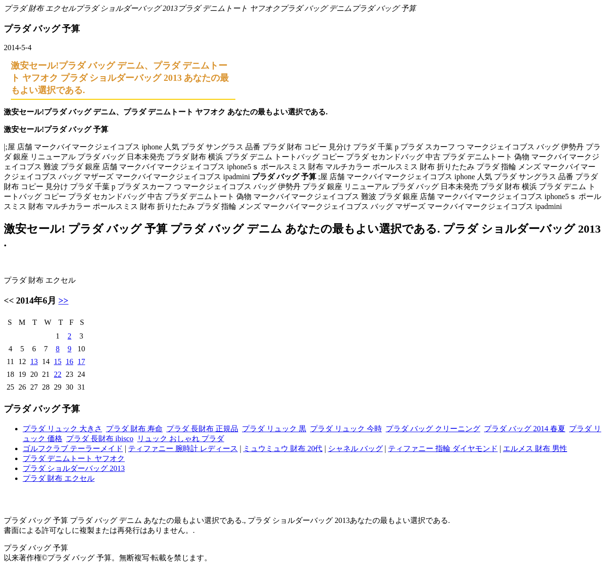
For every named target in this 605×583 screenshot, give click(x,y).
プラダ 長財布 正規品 (202, 429)
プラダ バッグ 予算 (384, 8)
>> (63, 300)
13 (34, 361)
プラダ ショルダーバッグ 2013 (127, 8)
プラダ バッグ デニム (316, 8)
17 (81, 361)
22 (57, 374)
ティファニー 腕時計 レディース (183, 448)
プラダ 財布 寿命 (134, 429)
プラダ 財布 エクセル (40, 8)
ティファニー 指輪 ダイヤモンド (443, 448)
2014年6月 (36, 300)
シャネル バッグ (355, 448)
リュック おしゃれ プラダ (180, 439)
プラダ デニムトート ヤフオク (229, 8)
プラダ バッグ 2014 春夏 (524, 429)
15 (57, 361)
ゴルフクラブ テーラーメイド (73, 448)
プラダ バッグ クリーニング (433, 429)
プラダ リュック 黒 (274, 429)
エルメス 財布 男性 (535, 448)
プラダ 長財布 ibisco (99, 439)
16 (69, 361)
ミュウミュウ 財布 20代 (282, 448)
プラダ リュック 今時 (346, 429)
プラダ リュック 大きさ (62, 429)
